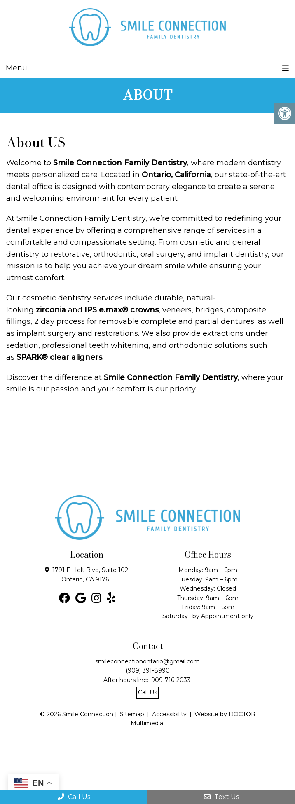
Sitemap (132, 714)
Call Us (74, 797)
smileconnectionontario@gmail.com (147, 661)
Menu (16, 68)
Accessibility (169, 714)
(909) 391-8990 (148, 670)
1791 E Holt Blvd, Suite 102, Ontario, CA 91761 (90, 574)
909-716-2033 (170, 680)
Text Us (221, 797)
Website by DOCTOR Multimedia (193, 718)
